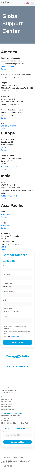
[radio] (7, 311)
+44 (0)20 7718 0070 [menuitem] (9, 390)
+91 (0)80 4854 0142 (9, 196)
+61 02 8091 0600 (8, 214)
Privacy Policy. (14, 336)
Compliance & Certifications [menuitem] (11, 413)
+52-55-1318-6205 (8, 126)
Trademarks (7, 457)
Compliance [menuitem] (5, 421)
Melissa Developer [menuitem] (8, 404)
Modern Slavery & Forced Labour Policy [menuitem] (15, 423)
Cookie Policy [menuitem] (6, 418)
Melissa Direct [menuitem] (6, 402)
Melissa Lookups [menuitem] (7, 407)
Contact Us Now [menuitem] (7, 393)
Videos (20, 457)
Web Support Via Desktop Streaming (17, 357)
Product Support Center (18, 366)
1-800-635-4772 (7, 66)
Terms (15, 457)
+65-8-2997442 (7, 247)
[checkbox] (17, 311)
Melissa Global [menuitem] (6, 399)
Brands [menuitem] (4, 397)
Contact (4, 69)
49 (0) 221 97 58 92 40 (10, 147)
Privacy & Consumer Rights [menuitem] (10, 416)
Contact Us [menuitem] (5, 388)
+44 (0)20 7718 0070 (9, 166)
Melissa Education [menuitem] (7, 409)
